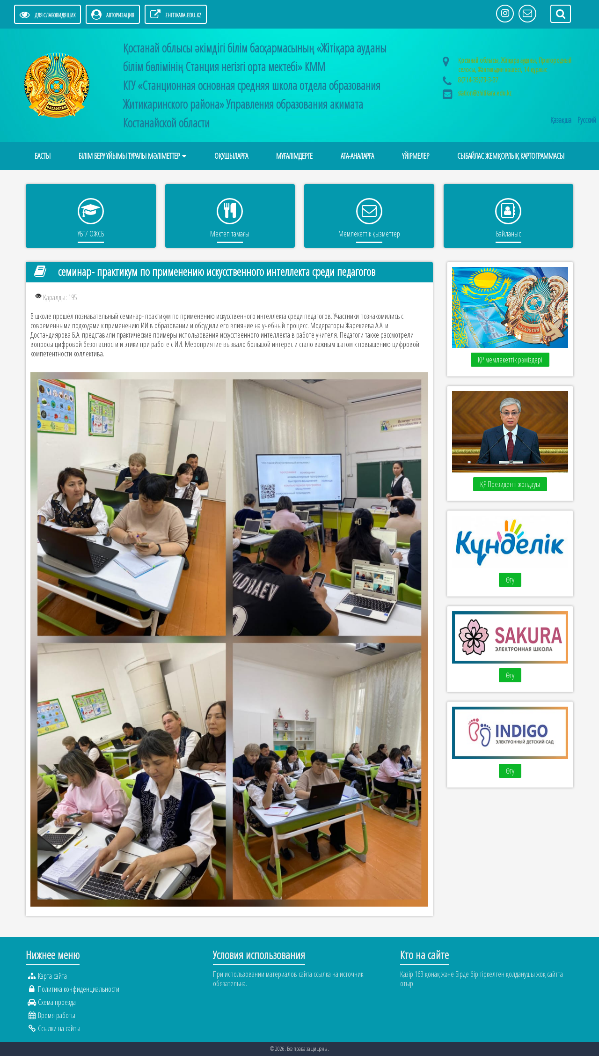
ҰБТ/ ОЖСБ (91, 234)
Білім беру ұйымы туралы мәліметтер (129, 156)
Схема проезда (57, 1002)
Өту (510, 580)
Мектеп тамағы (229, 234)
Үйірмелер (415, 156)
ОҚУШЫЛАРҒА (231, 156)
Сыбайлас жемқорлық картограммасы (510, 156)
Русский (586, 120)
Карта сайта (52, 976)
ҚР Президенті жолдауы (510, 484)
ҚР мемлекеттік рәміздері (510, 359)
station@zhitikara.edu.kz (484, 93)
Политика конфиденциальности (78, 989)
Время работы (56, 1015)
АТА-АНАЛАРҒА (357, 156)
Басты (43, 156)
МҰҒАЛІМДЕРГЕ (294, 156)
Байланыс (508, 234)
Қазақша (561, 120)
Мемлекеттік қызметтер (369, 234)
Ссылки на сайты (59, 1028)
